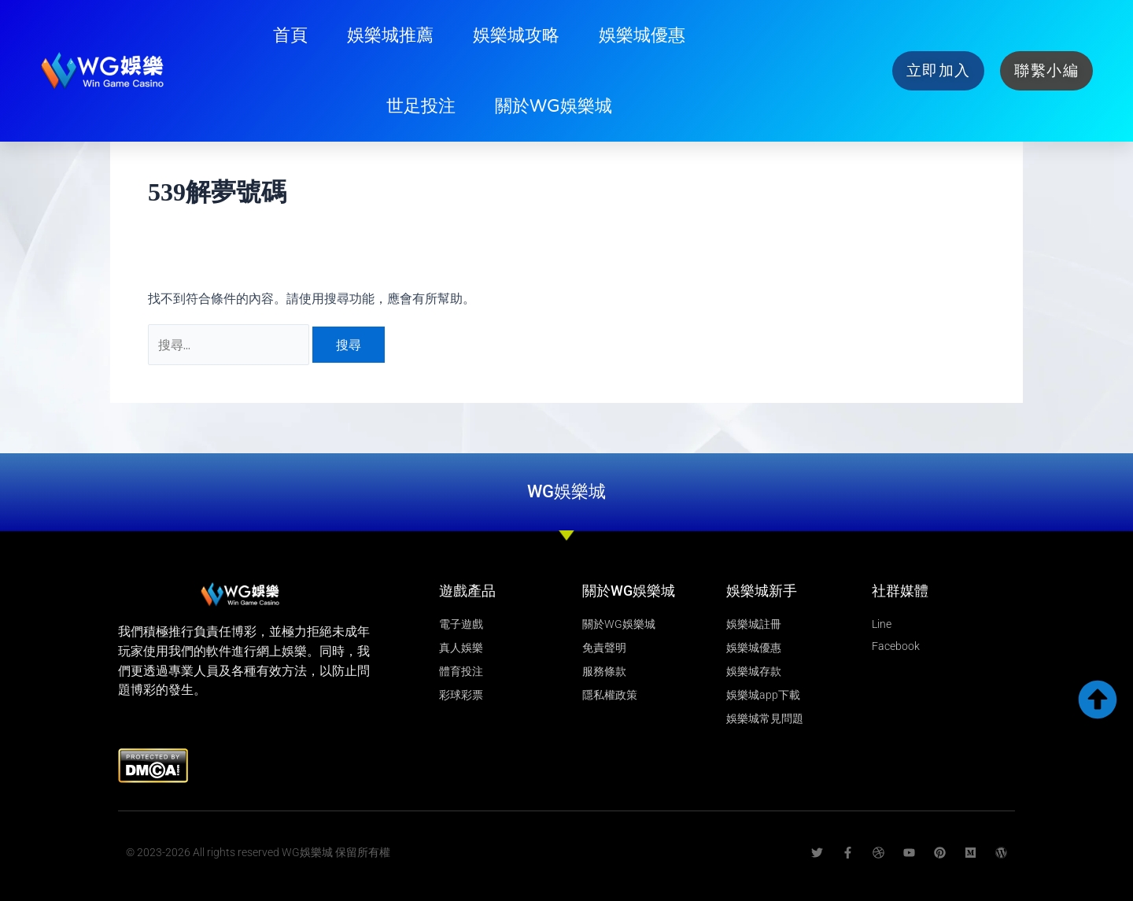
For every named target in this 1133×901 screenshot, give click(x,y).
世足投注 (421, 106)
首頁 (290, 35)
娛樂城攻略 (516, 35)
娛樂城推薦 (390, 35)
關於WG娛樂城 (553, 106)
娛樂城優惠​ (642, 35)
